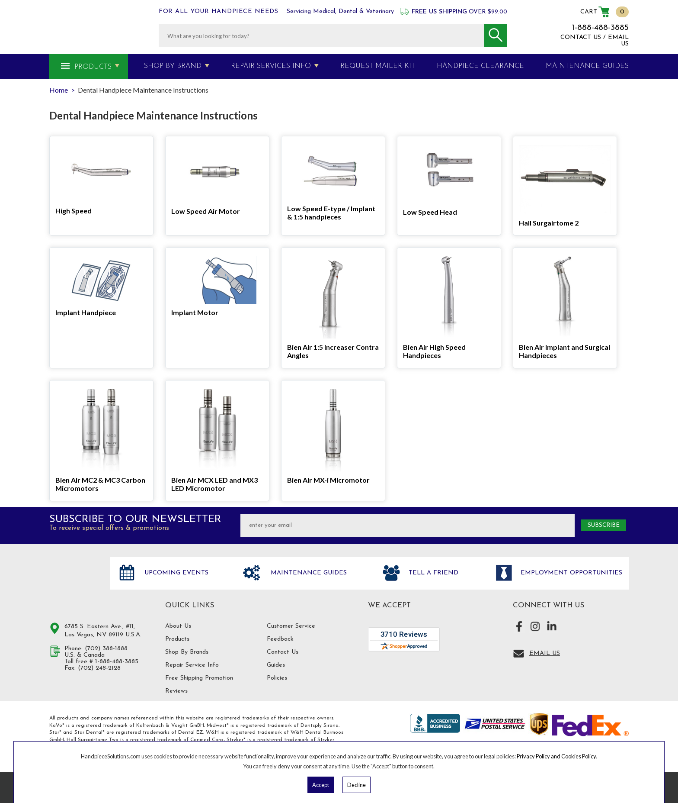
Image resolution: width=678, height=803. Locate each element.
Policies (277, 678)
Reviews (176, 691)
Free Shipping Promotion (199, 678)
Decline (356, 784)
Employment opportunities (570, 573)
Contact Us (282, 652)
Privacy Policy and (539, 756)
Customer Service (291, 626)
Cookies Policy (578, 756)
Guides (276, 665)
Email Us (544, 653)
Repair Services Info (271, 66)
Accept (320, 784)
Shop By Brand (172, 66)
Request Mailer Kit (377, 66)
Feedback (280, 639)
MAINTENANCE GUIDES (587, 66)
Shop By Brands (186, 652)
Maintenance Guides (308, 573)
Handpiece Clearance (480, 66)
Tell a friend (432, 573)
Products (93, 67)
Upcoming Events (175, 573)
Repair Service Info (192, 665)
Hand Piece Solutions (74, 582)
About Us (178, 626)
